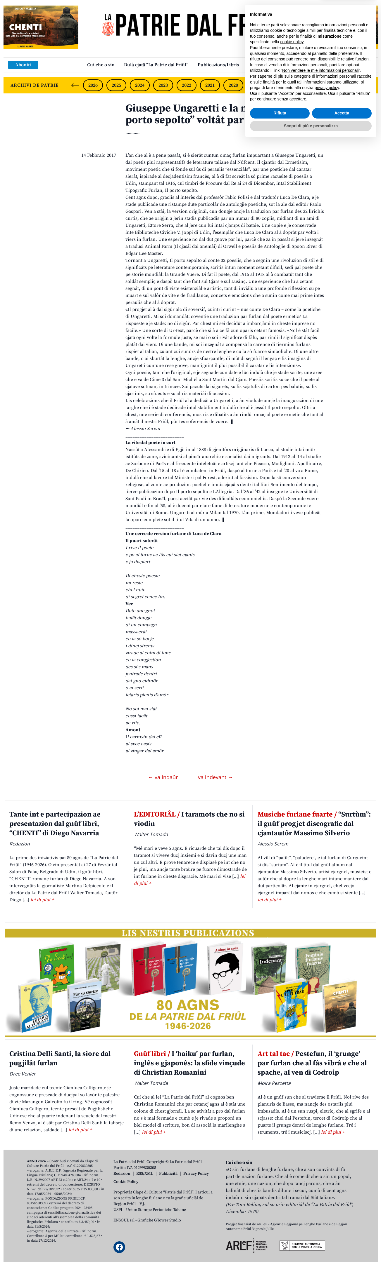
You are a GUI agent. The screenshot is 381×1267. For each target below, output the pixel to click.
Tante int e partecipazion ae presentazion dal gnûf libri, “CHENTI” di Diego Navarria (55, 824)
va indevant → (215, 777)
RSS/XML (144, 1173)
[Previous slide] (75, 85)
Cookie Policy (125, 1181)
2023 (163, 85)
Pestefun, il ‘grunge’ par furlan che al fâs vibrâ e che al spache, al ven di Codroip (312, 1063)
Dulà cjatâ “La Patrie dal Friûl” (156, 65)
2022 (186, 85)
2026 (93, 85)
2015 (350, 85)
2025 (116, 85)
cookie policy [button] (292, 1167)
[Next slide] (368, 85)
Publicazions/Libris (218, 65)
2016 (327, 85)
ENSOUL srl (124, 1220)
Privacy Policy (196, 1173)
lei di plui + (42, 900)
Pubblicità (168, 1173)
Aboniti (23, 65)
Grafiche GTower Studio (159, 1220)
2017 (303, 85)
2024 (139, 85)
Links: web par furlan (271, 65)
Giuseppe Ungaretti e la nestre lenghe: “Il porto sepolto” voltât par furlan (225, 114)
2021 (210, 85)
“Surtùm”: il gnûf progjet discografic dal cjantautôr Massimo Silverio (314, 824)
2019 (256, 85)
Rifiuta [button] (279, 1238)
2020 (233, 85)
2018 (280, 85)
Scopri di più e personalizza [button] (311, 1251)
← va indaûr (163, 777)
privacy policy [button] (327, 1213)
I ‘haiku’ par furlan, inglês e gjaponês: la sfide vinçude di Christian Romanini (189, 1063)
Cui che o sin (101, 65)
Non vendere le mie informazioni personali (320, 1195)
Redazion (121, 1173)
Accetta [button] (342, 1238)
